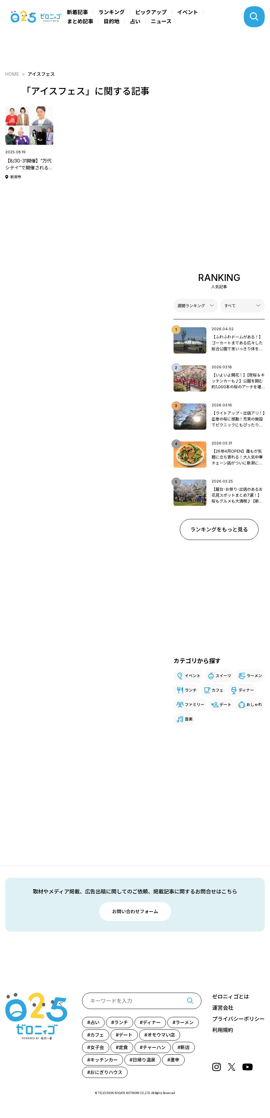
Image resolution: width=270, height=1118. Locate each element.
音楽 (189, 719)
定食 (123, 1047)
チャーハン (154, 1047)
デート (225, 704)
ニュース (161, 21)
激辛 (174, 1060)
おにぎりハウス (106, 1072)
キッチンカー (104, 1060)
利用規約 (222, 1030)
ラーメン (254, 675)
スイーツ (223, 675)
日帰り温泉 (144, 1060)
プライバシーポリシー (238, 1019)
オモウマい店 (161, 1035)
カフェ (217, 690)
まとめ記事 (80, 21)
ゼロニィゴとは (230, 996)
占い (135, 21)
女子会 (97, 1047)
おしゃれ (254, 704)
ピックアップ (151, 12)
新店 (185, 1047)
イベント (187, 12)
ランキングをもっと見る (219, 529)
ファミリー (194, 704)
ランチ (191, 690)
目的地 (111, 21)
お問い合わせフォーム (135, 911)
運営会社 (222, 1007)
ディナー (246, 690)
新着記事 (77, 12)
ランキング (111, 12)
